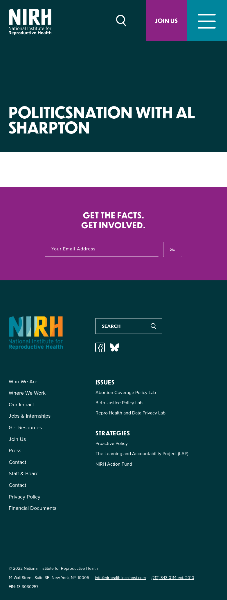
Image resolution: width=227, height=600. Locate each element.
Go (172, 249)
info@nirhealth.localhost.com (120, 578)
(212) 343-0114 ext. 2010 (173, 578)
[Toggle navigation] (207, 20)
